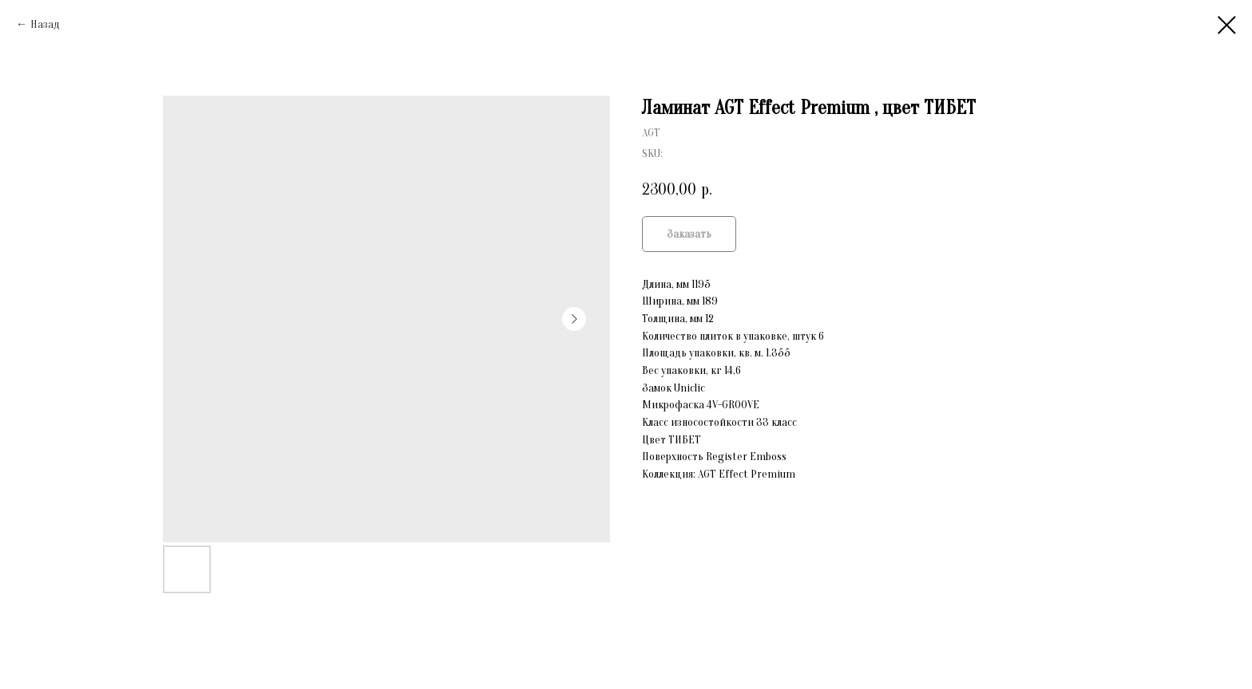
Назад (45, 24)
